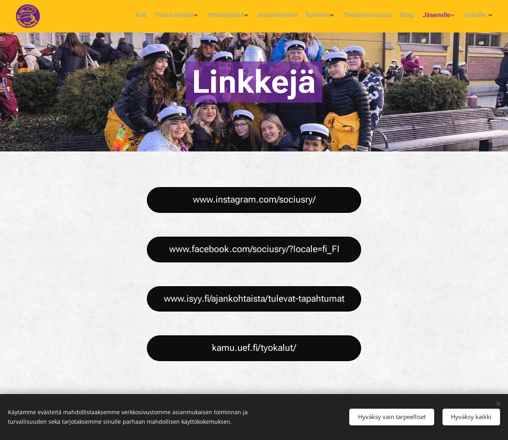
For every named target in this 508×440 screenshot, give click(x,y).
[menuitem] (400, 16)
